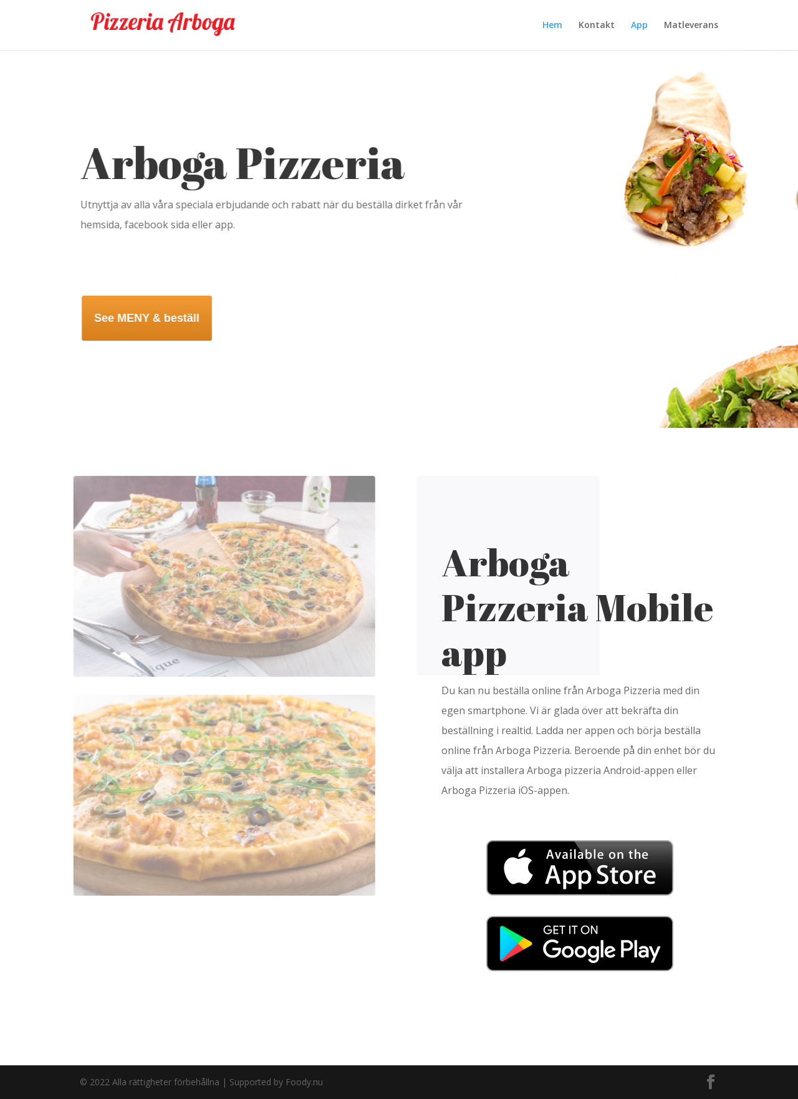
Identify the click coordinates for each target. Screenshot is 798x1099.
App (639, 26)
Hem (552, 26)
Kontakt (597, 26)
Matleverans (691, 26)
